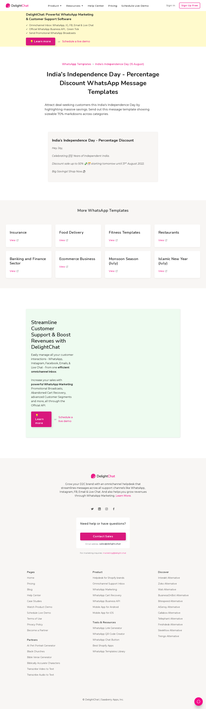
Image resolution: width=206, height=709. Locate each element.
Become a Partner (37, 630)
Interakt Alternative (169, 577)
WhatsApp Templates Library (109, 651)
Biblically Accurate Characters (43, 663)
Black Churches (36, 651)
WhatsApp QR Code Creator (109, 633)
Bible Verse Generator (39, 657)
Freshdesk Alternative (170, 624)
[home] (17, 5)
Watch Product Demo (39, 607)
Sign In (170, 5)
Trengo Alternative (168, 636)
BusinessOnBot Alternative (173, 595)
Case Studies (34, 601)
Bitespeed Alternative (170, 601)
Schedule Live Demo (135, 5)
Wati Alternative (167, 589)
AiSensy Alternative (169, 607)
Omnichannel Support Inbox (109, 583)
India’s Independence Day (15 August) (119, 64)
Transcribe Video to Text (40, 668)
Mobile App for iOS (103, 612)
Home (30, 577)
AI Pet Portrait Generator (41, 645)
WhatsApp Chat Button (106, 639)
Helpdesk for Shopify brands (108, 577)
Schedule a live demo (76, 41)
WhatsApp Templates (76, 64)
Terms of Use (34, 618)
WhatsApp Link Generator (107, 628)
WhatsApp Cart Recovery (107, 595)
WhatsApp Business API (106, 601)
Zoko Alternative (167, 583)
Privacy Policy (35, 624)
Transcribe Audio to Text (40, 674)
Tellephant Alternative (170, 618)
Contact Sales (103, 536)
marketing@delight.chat (114, 553)
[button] (55, 6)
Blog (29, 589)
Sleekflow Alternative (170, 630)
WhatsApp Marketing (105, 589)
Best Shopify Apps (103, 645)
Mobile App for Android (106, 607)
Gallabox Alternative (169, 612)
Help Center (96, 5)
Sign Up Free (189, 5)
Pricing (112, 5)
